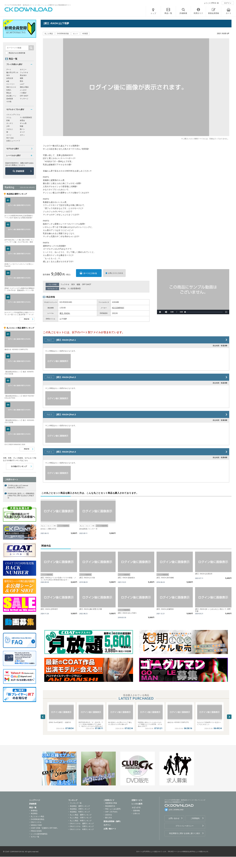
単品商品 (34, 813)
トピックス (136, 807)
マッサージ (24, 99)
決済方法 (108, 815)
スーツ (8, 135)
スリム (8, 117)
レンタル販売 (137, 804)
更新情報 (136, 810)
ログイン (227, 3)
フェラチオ (64, 284)
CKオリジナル (36, 822)
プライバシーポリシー (184, 826)
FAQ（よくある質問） (113, 809)
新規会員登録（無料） (113, 821)
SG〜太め (10, 138)
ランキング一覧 (76, 803)
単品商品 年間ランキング (80, 812)
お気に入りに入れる (115, 273)
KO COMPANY (118, 308)
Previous (43, 716)
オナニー (23, 69)
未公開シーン (11, 96)
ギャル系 (23, 123)
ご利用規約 (195, 818)
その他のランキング (19, 466)
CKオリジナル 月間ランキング (82, 826)
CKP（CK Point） (111, 812)
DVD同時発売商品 (37, 819)
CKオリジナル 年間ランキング (82, 829)
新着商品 (34, 810)
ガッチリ (9, 123)
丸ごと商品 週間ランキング (81, 815)
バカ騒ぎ (23, 93)
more (26, 319)
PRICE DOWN (36, 831)
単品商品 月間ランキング (80, 809)
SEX (73, 284)
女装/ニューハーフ (13, 141)
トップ (153, 13)
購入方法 (108, 818)
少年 (8, 126)
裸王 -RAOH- (65, 313)
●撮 (7, 81)
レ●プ (22, 84)
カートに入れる (90, 273)
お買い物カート (110, 829)
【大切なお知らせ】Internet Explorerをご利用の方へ (18, 486)
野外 (21, 81)
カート (228, 13)
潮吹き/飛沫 (24, 87)
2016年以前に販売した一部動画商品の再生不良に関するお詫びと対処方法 (21, 496)
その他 (8, 101)
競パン (22, 129)
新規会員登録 (213, 13)
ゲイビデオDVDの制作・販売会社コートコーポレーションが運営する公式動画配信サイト (38, 5)
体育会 (63, 288)
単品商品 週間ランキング (80, 806)
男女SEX (23, 75)
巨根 (8, 120)
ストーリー (10, 84)
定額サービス (137, 800)
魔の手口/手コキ (12, 72)
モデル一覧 (35, 837)
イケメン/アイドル (13, 114)
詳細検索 (20, 171)
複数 (78, 284)
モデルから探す (12, 149)
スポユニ (9, 129)
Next (229, 716)
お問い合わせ (174, 818)
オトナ (22, 132)
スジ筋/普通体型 (74, 288)
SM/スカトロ (11, 87)
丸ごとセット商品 (37, 816)
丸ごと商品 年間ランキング (81, 821)
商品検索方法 (110, 806)
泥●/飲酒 (9, 99)
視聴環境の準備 (111, 803)
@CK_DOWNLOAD (176, 810)
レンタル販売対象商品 (39, 834)
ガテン (22, 135)
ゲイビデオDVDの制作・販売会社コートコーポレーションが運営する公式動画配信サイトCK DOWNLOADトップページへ (29, 9)
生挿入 (8, 90)
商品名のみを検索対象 (17, 53)
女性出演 (9, 78)
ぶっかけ (23, 90)
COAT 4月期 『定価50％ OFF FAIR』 (45, 828)
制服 (21, 126)
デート (8, 69)
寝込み (8, 93)
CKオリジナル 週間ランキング (82, 823)
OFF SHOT (86, 284)
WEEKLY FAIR (36, 825)
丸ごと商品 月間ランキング (81, 818)
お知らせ (136, 813)
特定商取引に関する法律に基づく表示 (184, 833)
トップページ (34, 800)
